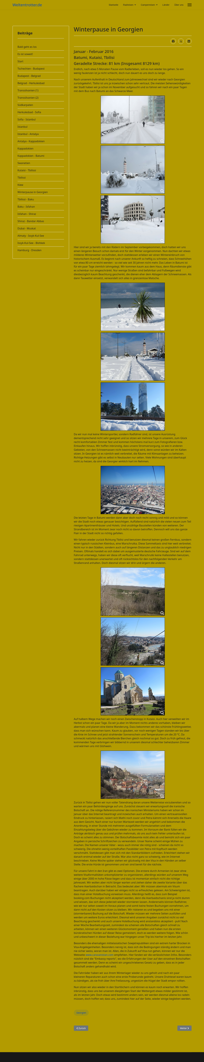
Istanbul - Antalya (28, 134)
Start (20, 61)
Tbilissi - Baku (26, 199)
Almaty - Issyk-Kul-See (31, 235)
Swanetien (24, 163)
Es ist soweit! (25, 54)
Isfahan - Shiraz (27, 214)
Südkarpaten (25, 105)
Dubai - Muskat (27, 228)
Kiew (20, 185)
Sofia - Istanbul (27, 119)
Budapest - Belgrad (29, 76)
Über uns (179, 5)
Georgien (81, 1012)
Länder (165, 5)
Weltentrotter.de (27, 5)
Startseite (113, 5)
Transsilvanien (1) (28, 90)
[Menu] (190, 5)
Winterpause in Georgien (33, 192)
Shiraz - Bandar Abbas (31, 221)
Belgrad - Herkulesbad (31, 83)
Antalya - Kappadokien (31, 141)
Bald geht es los (27, 47)
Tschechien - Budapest (31, 68)
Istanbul (23, 126)
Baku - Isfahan (26, 206)
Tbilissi (22, 177)
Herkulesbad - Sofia (29, 112)
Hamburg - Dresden (30, 250)
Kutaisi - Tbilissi (27, 170)
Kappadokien (26, 148)
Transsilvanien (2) (28, 97)
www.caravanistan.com (100, 955)
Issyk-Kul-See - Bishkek (31, 243)
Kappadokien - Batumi (31, 156)
